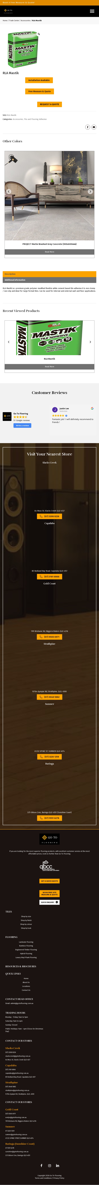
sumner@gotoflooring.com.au (16, 1134)
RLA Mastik (49, 359)
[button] (41, 1165)
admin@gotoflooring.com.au (22, 1003)
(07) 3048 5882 (10, 1087)
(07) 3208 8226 (10, 1052)
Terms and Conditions (43, 1178)
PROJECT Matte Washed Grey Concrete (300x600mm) (49, 244)
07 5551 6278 (9, 1148)
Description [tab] (10, 274)
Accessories (25, 21)
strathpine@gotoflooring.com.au (17, 1090)
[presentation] (8, 192)
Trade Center (14, 21)
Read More (49, 252)
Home (5, 21)
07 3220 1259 (9, 1131)
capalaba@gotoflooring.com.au (17, 1073)
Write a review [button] (22, 425)
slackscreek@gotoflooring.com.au (17, 1056)
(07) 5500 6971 (10, 1114)
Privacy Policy (58, 1178)
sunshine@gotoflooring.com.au (16, 1152)
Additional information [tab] (15, 280)
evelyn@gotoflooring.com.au (16, 1117)
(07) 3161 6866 (10, 1070)
